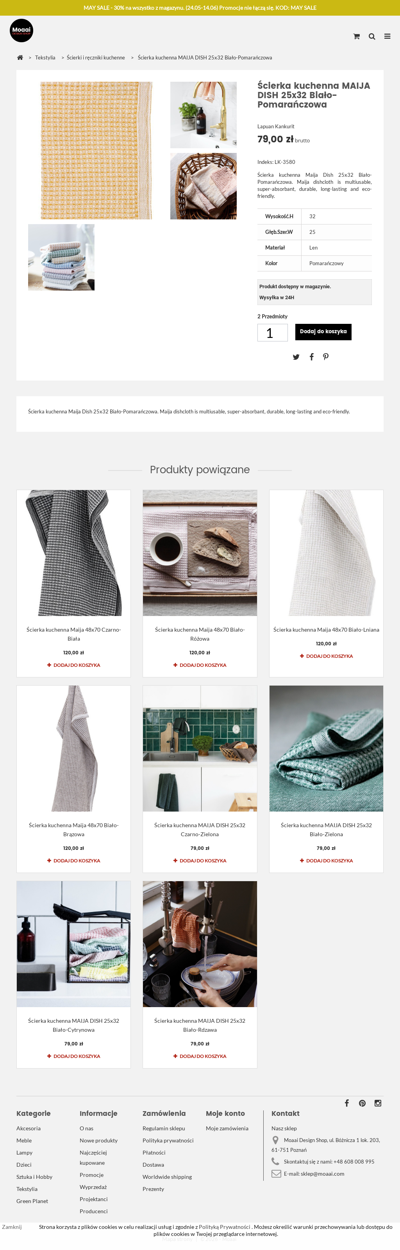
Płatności (154, 1152)
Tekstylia (27, 1188)
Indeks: (265, 162)
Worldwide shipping (167, 1176)
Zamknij (12, 1226)
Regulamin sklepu (164, 1128)
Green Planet (32, 1201)
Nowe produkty (99, 1140)
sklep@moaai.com (323, 1173)
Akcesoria (28, 1128)
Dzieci (24, 1164)
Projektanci (94, 1199)
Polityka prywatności (168, 1140)
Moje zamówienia (227, 1128)
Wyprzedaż (93, 1187)
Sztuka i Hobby (34, 1176)
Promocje (92, 1174)
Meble (24, 1140)
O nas (86, 1128)
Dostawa (153, 1164)
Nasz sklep (284, 1128)
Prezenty (153, 1188)
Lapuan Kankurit (276, 126)
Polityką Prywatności (224, 1226)
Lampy (24, 1152)
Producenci (94, 1211)
